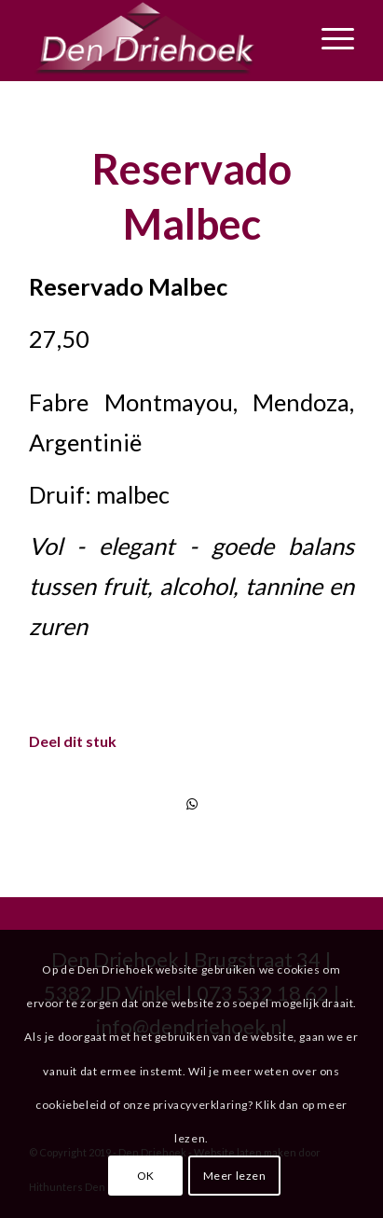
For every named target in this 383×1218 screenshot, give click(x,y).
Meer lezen (235, 1176)
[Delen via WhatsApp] (191, 803)
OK (146, 1176)
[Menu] (328, 38)
